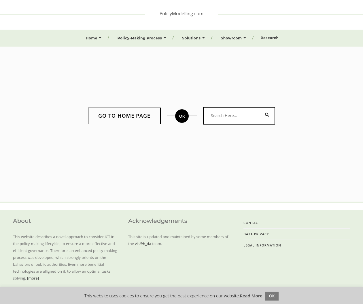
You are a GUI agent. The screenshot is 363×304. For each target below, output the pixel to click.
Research (270, 38)
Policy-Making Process (140, 38)
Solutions (191, 38)
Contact (251, 223)
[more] (33, 278)
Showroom (231, 38)
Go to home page (124, 115)
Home (91, 38)
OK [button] (272, 296)
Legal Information (262, 245)
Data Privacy (256, 234)
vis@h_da (143, 243)
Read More (251, 296)
